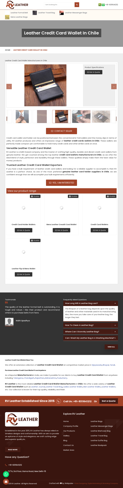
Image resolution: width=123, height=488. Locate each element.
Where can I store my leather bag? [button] (82, 331)
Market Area (68, 450)
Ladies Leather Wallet (73, 386)
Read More (12, 450)
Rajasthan (39, 378)
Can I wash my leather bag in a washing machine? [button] (89, 338)
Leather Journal (38, 386)
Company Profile (70, 426)
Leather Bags (96, 421)
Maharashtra (50, 378)
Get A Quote (23, 230)
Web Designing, (81, 483)
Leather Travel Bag (44, 13)
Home (7, 50)
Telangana (18, 378)
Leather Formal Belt (16, 13)
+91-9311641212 (108, 4)
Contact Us (68, 445)
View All (111, 347)
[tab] (90, 303)
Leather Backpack (99, 445)
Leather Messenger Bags (73, 13)
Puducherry (62, 378)
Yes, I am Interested (61, 182)
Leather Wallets (108, 386)
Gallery (66, 435)
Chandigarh (29, 378)
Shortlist (35, 196)
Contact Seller (61, 130)
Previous (9, 86)
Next (114, 86)
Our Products (69, 431)
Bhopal (106, 365)
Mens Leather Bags (16, 17)
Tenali (112, 365)
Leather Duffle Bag (99, 440)
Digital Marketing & (95, 483)
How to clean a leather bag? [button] (79, 325)
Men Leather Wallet (92, 386)
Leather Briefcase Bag (100, 431)
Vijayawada (97, 365)
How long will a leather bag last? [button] (81, 303)
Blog (65, 440)
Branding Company (110, 483)
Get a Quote (109, 400)
